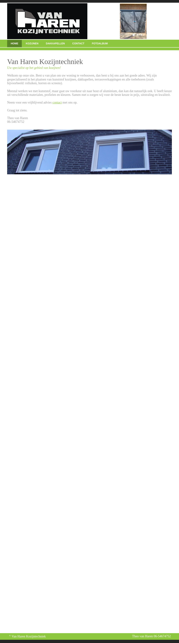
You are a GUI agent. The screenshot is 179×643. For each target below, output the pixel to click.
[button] (133, 35)
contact (57, 102)
